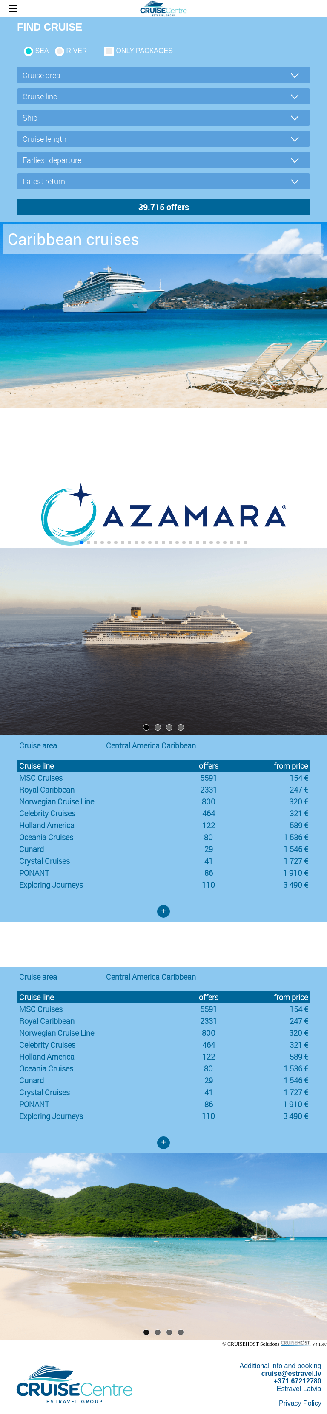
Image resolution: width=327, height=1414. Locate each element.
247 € (299, 789)
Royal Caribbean (47, 789)
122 (208, 825)
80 (208, 837)
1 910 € (295, 873)
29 (208, 849)
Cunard (31, 849)
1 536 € (296, 837)
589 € (299, 825)
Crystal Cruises (44, 861)
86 (208, 873)
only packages (144, 50)
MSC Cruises (41, 778)
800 (208, 801)
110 (208, 885)
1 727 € (296, 861)
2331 (208, 789)
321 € (299, 813)
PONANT (34, 873)
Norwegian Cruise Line (56, 801)
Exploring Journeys (51, 885)
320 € (298, 801)
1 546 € (296, 849)
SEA (42, 50)
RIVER (76, 50)
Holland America (47, 825)
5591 (208, 778)
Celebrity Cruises (47, 813)
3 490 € (295, 885)
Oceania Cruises (46, 837)
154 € (299, 778)
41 (208, 861)
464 (208, 813)
